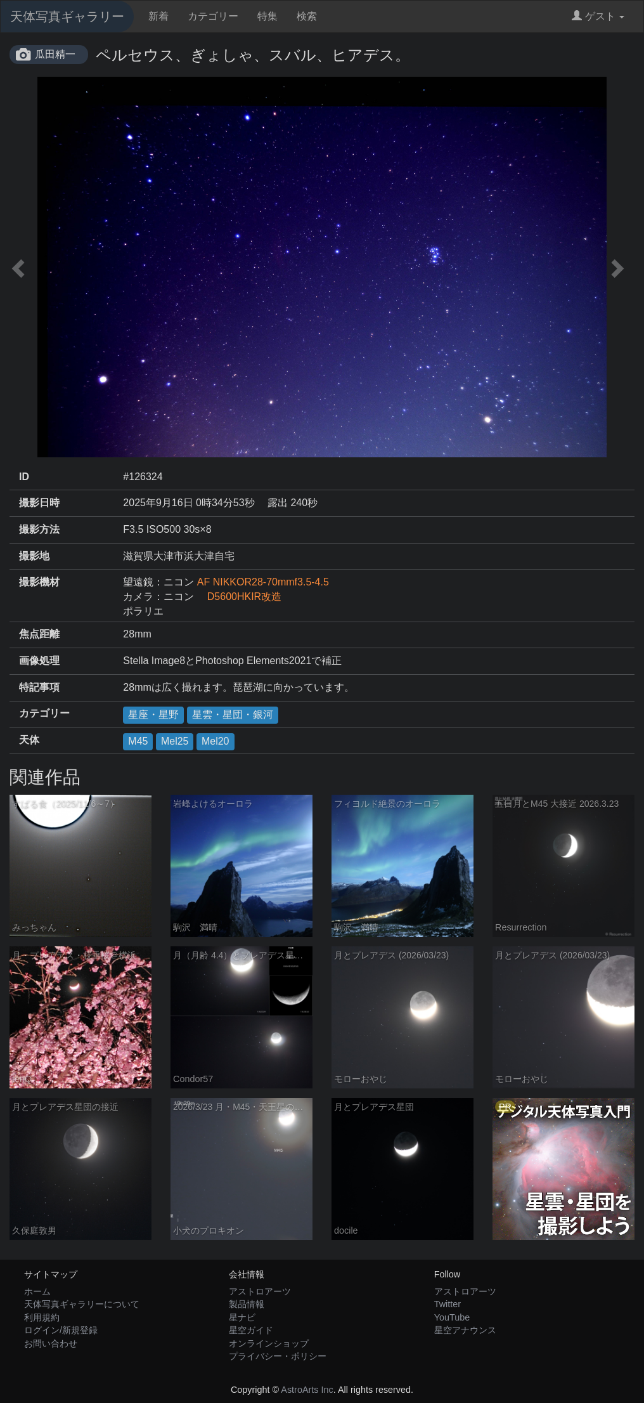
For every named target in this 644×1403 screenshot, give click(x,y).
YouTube (452, 1317)
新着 (158, 16)
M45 (138, 741)
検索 (307, 16)
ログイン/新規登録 (61, 1330)
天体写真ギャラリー (67, 16)
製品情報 (246, 1304)
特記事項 (39, 687)
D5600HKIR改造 (239, 596)
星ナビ (242, 1317)
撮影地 (34, 556)
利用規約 (42, 1317)
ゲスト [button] (598, 16)
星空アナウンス (465, 1330)
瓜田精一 (55, 54)
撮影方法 (39, 529)
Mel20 (215, 741)
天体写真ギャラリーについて (81, 1304)
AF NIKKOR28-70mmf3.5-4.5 (263, 582)
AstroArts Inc (307, 1390)
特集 (267, 16)
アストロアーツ (260, 1291)
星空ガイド (251, 1330)
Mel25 (175, 741)
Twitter (447, 1304)
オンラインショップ (269, 1343)
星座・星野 (153, 714)
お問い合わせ (50, 1343)
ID (24, 476)
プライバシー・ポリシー (277, 1356)
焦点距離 (39, 634)
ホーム (37, 1291)
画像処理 (39, 660)
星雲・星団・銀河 (232, 714)
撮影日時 (39, 502)
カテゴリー (213, 16)
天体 (29, 739)
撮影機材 (39, 582)
